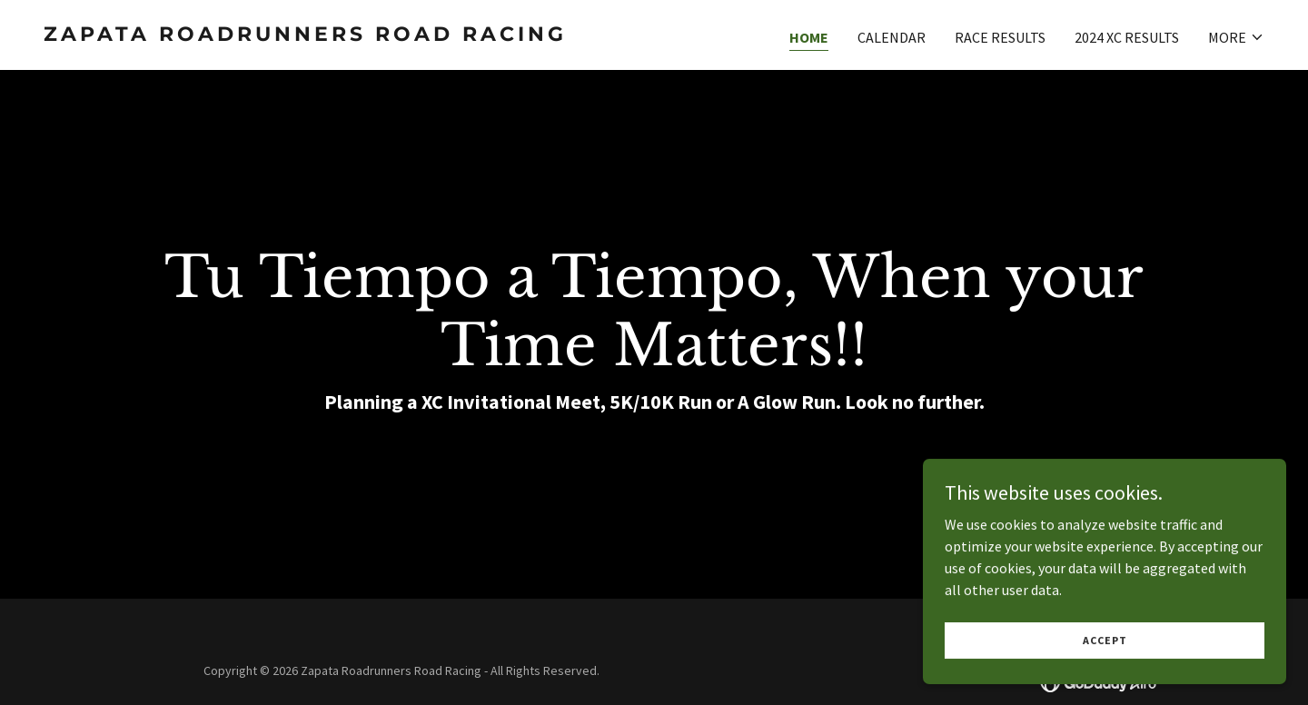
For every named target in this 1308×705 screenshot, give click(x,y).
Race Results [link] (1000, 37)
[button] (1236, 37)
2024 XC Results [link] (1127, 37)
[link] (341, 35)
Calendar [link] (891, 37)
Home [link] (808, 37)
